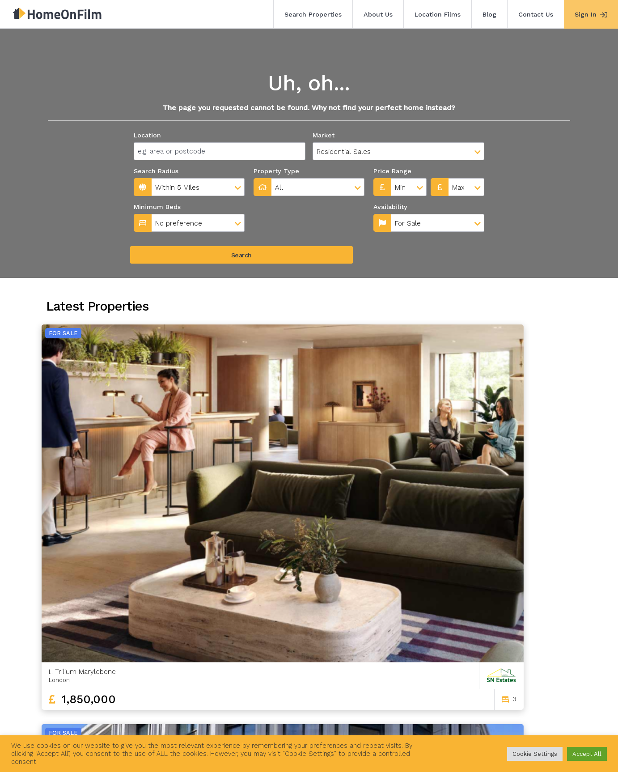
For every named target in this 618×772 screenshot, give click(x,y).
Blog (489, 14)
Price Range (392, 171)
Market (323, 135)
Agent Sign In (302, 721)
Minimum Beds (157, 206)
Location (147, 135)
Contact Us (535, 14)
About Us (378, 14)
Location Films (438, 14)
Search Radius (156, 171)
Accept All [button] (586, 754)
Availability (272, 206)
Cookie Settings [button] (534, 754)
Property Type (276, 171)
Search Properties (313, 14)
